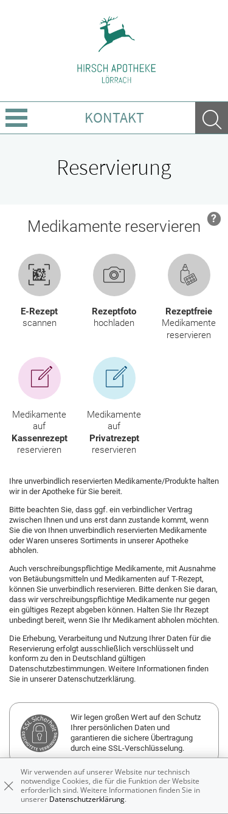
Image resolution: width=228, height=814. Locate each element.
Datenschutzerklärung (87, 799)
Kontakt (114, 117)
